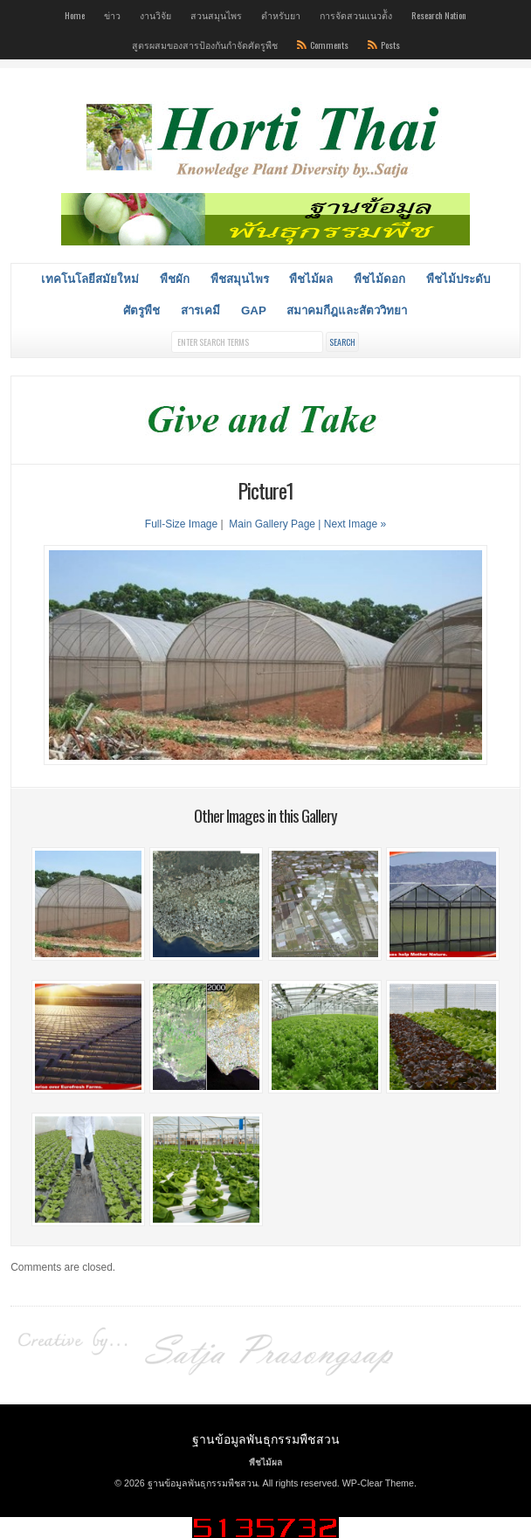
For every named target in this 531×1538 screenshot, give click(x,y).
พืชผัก (175, 279)
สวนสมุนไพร (216, 15)
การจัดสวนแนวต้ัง (356, 15)
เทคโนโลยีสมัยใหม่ (90, 279)
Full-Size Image (181, 524)
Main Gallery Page (272, 524)
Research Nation (438, 15)
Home (75, 15)
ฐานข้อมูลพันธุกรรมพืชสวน (266, 1438)
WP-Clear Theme (378, 1483)
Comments (329, 45)
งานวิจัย (155, 15)
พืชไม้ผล (311, 279)
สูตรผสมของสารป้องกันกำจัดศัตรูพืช (205, 45)
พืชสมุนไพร (239, 279)
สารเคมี (200, 310)
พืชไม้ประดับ (458, 279)
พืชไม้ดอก (379, 279)
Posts (390, 45)
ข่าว (112, 15)
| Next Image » (352, 524)
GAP (253, 310)
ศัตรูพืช (141, 310)
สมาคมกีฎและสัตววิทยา (346, 310)
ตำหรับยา (280, 15)
